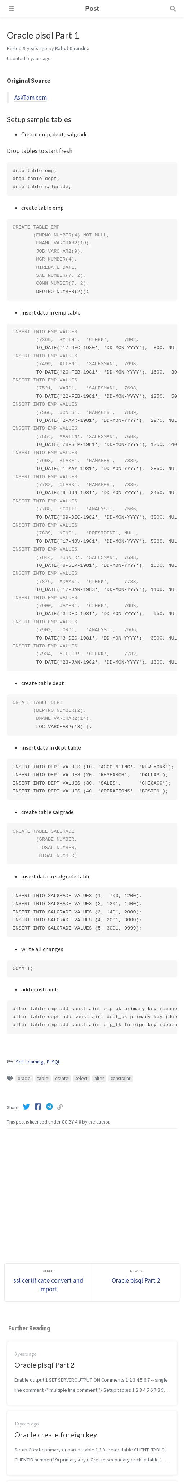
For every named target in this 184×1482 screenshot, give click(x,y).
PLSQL (53, 1062)
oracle (24, 1078)
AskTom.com (30, 97)
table (42, 1078)
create (61, 1078)
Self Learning (29, 1062)
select (81, 1078)
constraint (120, 1078)
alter (99, 1078)
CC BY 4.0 (71, 1122)
